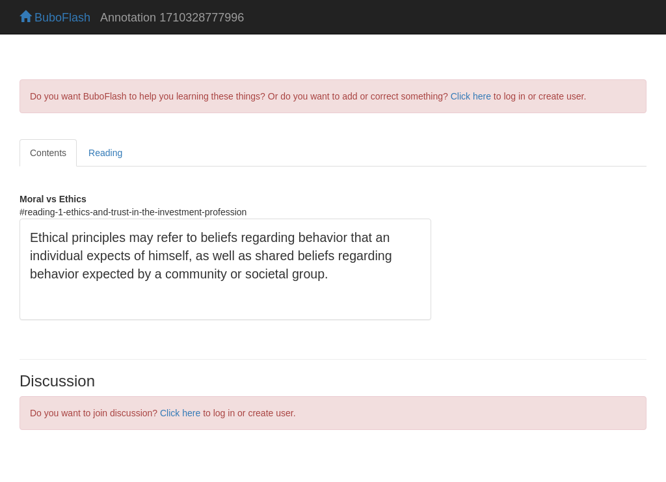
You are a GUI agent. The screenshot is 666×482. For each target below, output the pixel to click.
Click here (471, 96)
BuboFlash (55, 17)
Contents (48, 153)
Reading (105, 153)
